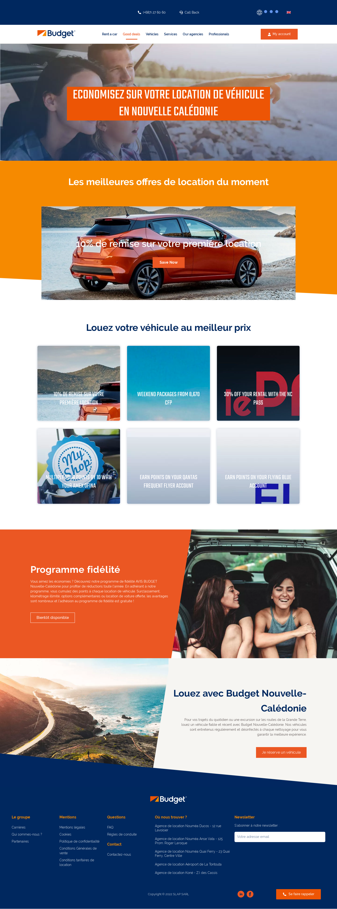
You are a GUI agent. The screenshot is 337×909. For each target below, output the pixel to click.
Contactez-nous (119, 854)
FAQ (110, 827)
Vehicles (152, 34)
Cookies (65, 834)
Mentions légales (72, 827)
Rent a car (109, 34)
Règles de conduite (122, 834)
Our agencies (193, 34)
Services (170, 34)
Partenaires (20, 841)
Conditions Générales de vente (78, 851)
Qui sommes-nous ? (27, 834)
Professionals (219, 34)
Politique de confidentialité (79, 841)
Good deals (131, 34)
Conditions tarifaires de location (76, 862)
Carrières (19, 827)
